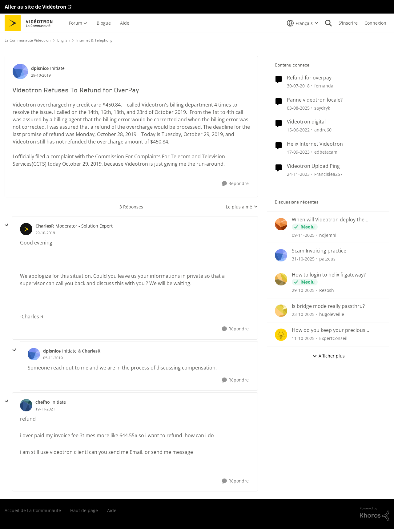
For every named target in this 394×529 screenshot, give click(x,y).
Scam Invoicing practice (319, 251)
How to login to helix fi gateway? (329, 275)
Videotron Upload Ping (313, 166)
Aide (111, 510)
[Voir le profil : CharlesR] (26, 229)
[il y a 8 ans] (298, 86)
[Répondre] (235, 184)
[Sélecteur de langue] (302, 23)
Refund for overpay (309, 78)
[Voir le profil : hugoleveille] (281, 311)
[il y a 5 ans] (298, 130)
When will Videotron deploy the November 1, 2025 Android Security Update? (333, 219)
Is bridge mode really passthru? (328, 306)
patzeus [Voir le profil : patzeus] (327, 259)
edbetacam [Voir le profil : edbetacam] (325, 152)
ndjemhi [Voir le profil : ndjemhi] (327, 235)
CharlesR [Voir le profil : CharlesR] (44, 226)
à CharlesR (89, 351)
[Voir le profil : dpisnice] (20, 71)
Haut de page (84, 510)
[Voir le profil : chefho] (26, 405)
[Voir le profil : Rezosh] (281, 279)
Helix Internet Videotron (315, 144)
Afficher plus (328, 356)
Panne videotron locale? (315, 100)
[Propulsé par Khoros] (374, 514)
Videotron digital (306, 122)
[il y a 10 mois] (303, 338)
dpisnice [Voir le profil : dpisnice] (40, 68)
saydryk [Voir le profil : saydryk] (322, 108)
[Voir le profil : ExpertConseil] (281, 335)
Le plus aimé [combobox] (242, 207)
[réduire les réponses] (6, 225)
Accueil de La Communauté (33, 510)
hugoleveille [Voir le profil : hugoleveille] (331, 314)
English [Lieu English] (63, 40)
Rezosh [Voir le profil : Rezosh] (326, 290)
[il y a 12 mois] (298, 107)
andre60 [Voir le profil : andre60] (323, 130)
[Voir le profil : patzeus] (281, 255)
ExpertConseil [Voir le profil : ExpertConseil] (333, 338)
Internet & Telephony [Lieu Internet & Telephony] (94, 40)
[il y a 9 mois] (303, 235)
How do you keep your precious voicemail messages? (328, 330)
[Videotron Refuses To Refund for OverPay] (45, 233)
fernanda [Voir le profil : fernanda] (323, 86)
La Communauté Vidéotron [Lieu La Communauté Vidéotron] (27, 40)
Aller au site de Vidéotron (35, 6)
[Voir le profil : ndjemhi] (281, 224)
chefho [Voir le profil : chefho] (42, 402)
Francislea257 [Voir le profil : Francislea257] (328, 174)
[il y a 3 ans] (298, 152)
